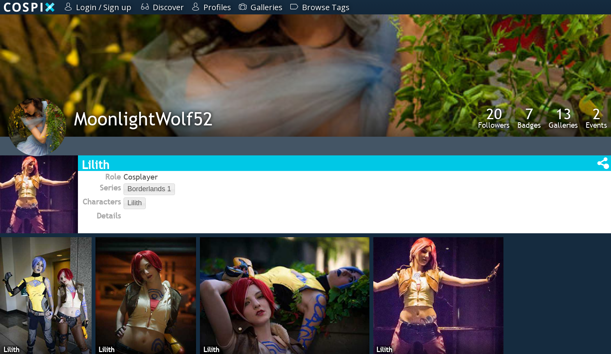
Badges (529, 118)
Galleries (563, 118)
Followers (494, 118)
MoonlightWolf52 (143, 118)
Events (596, 118)
